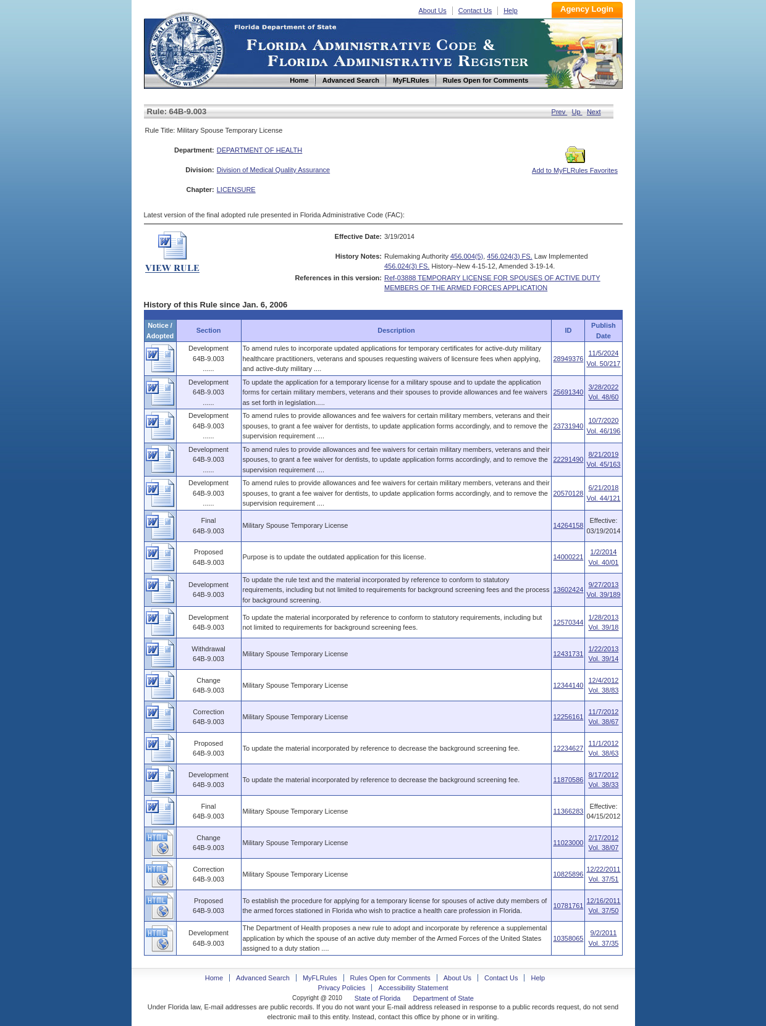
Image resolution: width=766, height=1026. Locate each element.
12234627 (568, 748)
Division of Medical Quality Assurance (273, 169)
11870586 (568, 779)
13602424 (568, 589)
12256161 (568, 716)
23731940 (568, 426)
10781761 (568, 905)
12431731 (568, 653)
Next (594, 111)
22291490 (568, 459)
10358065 (568, 938)
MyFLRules (320, 978)
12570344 (568, 622)
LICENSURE (236, 189)
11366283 (568, 811)
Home (186, 48)
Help (510, 10)
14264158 (568, 525)
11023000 (568, 842)
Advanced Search (263, 978)
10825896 (568, 874)
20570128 (568, 493)
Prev (560, 111)
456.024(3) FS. (509, 256)
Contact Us (475, 10)
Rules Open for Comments (390, 978)
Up (577, 111)
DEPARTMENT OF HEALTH (260, 150)
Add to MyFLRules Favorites (575, 166)
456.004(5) (466, 256)
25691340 (568, 392)
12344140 (568, 685)
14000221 (568, 557)
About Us (433, 10)
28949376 (568, 358)
